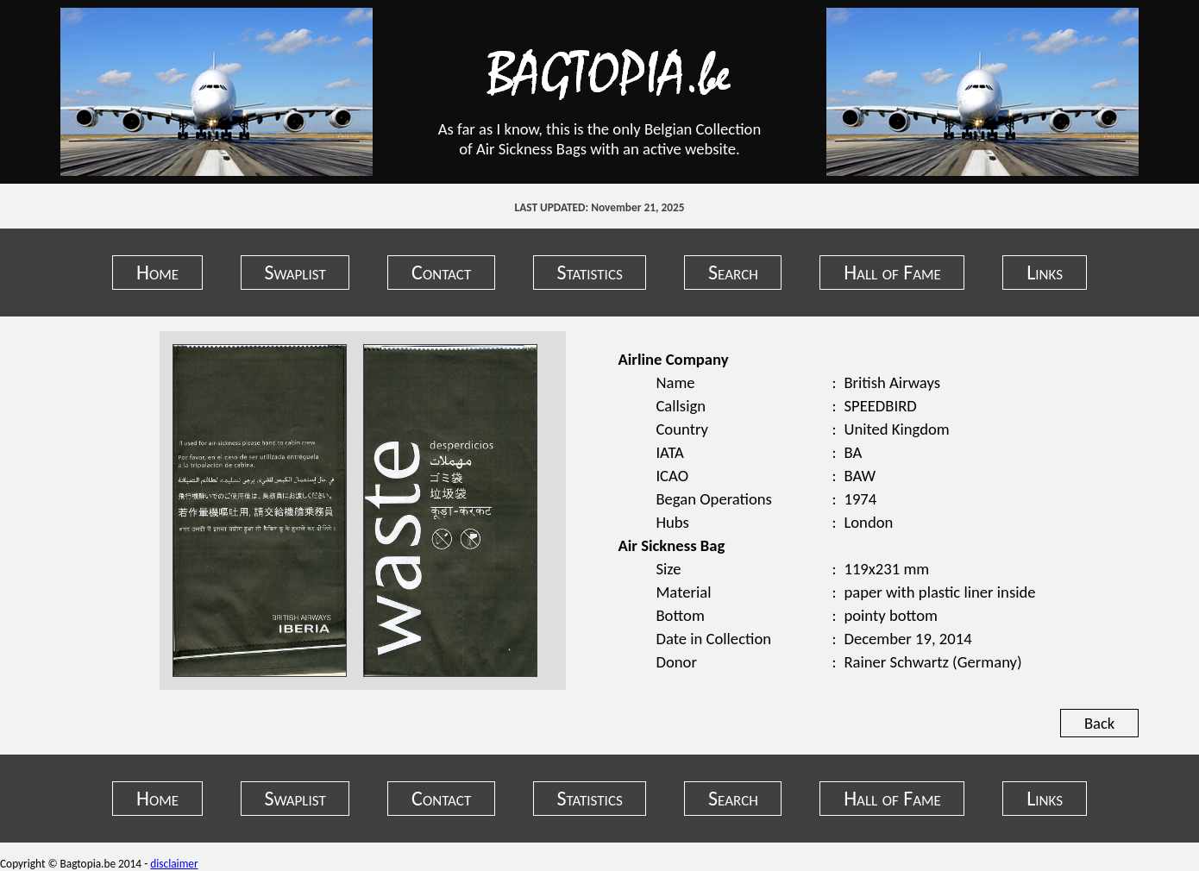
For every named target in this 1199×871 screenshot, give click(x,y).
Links (1044, 272)
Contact (441, 272)
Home (157, 272)
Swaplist (294, 272)
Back (1099, 723)
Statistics (590, 272)
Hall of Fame (892, 272)
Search (733, 272)
